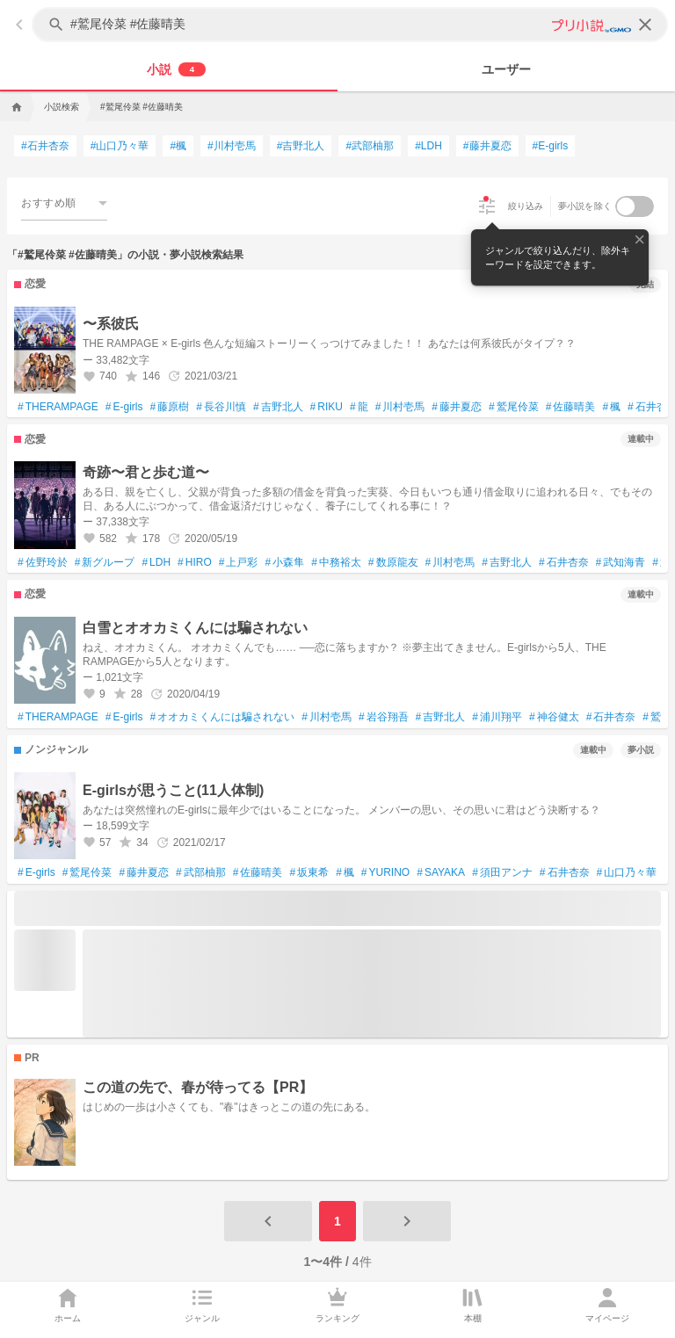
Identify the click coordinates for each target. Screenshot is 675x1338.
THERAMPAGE (58, 408)
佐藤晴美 (571, 408)
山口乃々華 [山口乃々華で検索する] (120, 146)
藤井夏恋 (457, 408)
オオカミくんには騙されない (222, 718)
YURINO (385, 873)
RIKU (326, 408)
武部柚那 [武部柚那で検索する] (369, 146)
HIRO (195, 563)
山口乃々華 (627, 873)
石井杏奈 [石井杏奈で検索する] (45, 146)
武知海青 (621, 563)
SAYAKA (441, 873)
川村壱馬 (400, 408)
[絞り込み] (487, 206)
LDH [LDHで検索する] (428, 146)
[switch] (634, 206)
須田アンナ (502, 873)
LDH (156, 563)
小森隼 (284, 563)
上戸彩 (238, 563)
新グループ (105, 563)
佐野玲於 (43, 563)
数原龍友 (393, 563)
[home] (15, 107)
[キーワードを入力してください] (352, 24)
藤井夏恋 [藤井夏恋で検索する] (487, 146)
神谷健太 (554, 718)
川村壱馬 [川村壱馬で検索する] (231, 146)
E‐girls (36, 873)
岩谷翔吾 (384, 718)
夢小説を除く (585, 206)
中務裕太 (336, 563)
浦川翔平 (497, 718)
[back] (19, 24)
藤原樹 (170, 408)
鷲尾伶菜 (514, 408)
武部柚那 (201, 873)
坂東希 (309, 873)
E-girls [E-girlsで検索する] (551, 146)
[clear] (645, 25)
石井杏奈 (564, 563)
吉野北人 (278, 408)
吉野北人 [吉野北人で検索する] (301, 146)
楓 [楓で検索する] (178, 146)
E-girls (124, 408)
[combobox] (64, 202)
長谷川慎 (221, 408)
